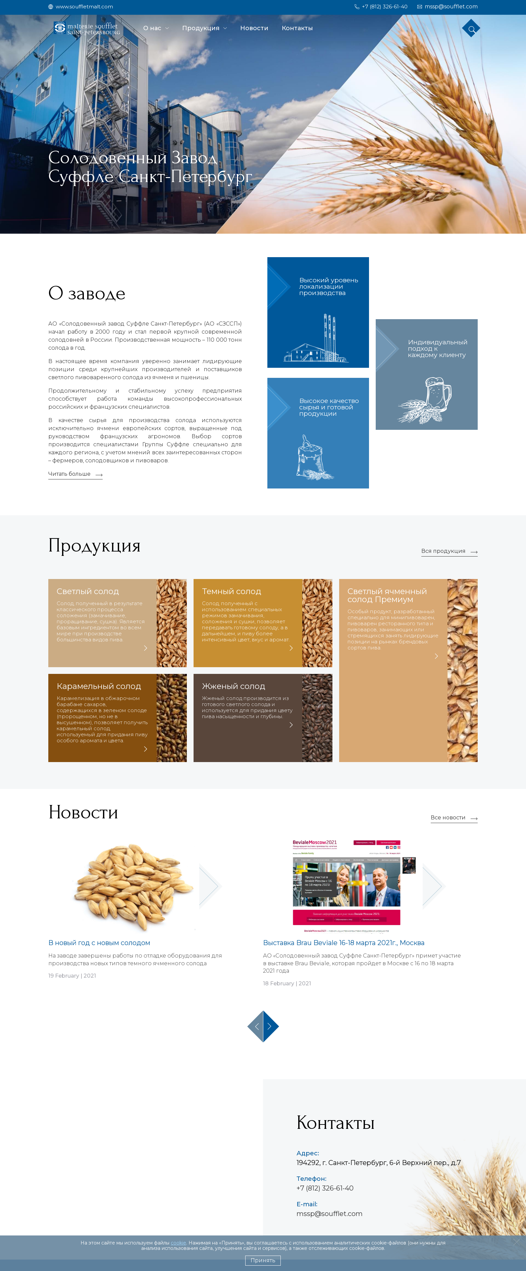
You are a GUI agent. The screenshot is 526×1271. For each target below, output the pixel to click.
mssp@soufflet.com (330, 1215)
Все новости (448, 820)
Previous (255, 1028)
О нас (152, 28)
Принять (263, 1260)
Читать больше (69, 476)
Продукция (200, 28)
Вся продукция (443, 553)
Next (271, 1028)
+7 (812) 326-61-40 (325, 1190)
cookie (178, 1243)
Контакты (297, 28)
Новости (254, 28)
